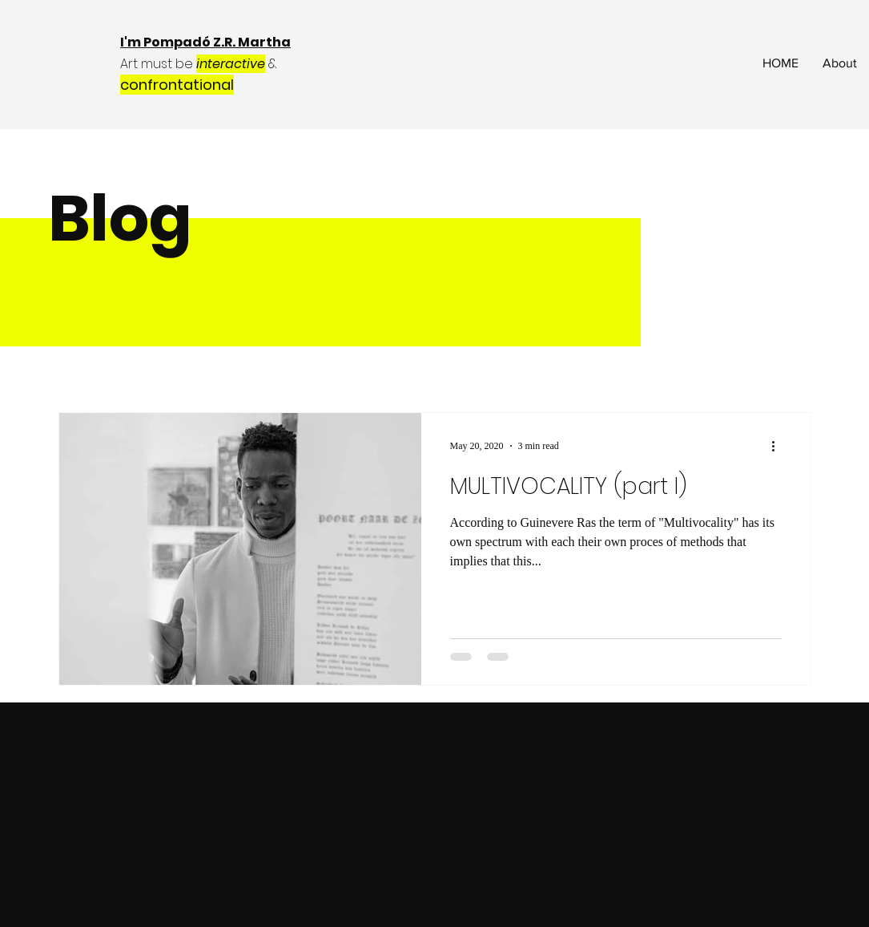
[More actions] (779, 445)
